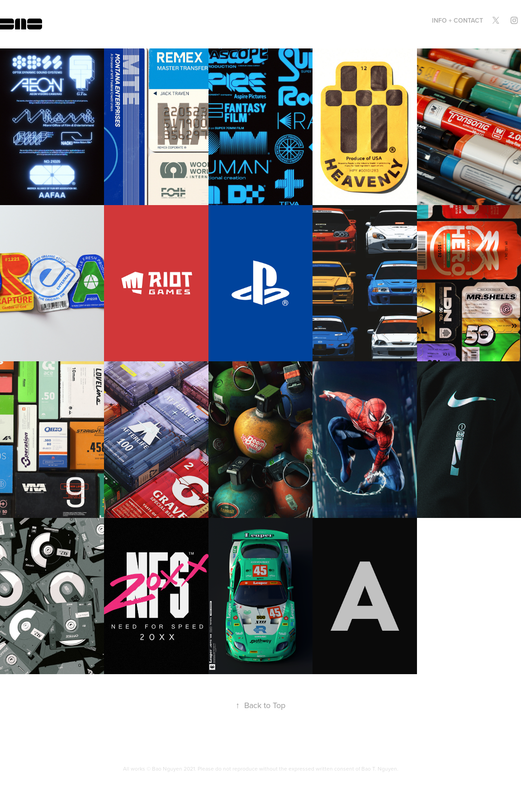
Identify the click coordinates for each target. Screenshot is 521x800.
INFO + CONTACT (457, 20)
